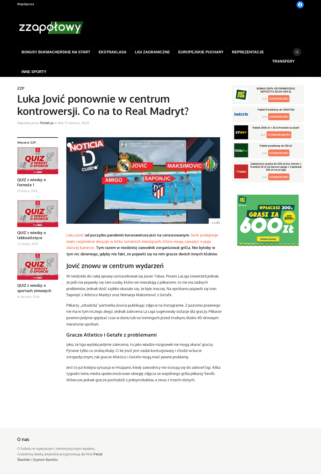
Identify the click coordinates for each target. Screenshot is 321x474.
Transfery (283, 61)
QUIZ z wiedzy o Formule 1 (31, 182)
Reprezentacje (248, 52)
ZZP (20, 88)
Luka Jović (75, 235)
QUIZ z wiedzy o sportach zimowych (34, 288)
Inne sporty (33, 72)
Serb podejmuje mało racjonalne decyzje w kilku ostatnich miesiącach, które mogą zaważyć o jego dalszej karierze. (142, 241)
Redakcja (46, 123)
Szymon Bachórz (45, 460)
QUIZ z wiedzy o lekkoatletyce (31, 235)
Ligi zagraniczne (152, 52)
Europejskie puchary (201, 52)
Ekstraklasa (113, 52)
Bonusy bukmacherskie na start (55, 52)
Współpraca (25, 4)
